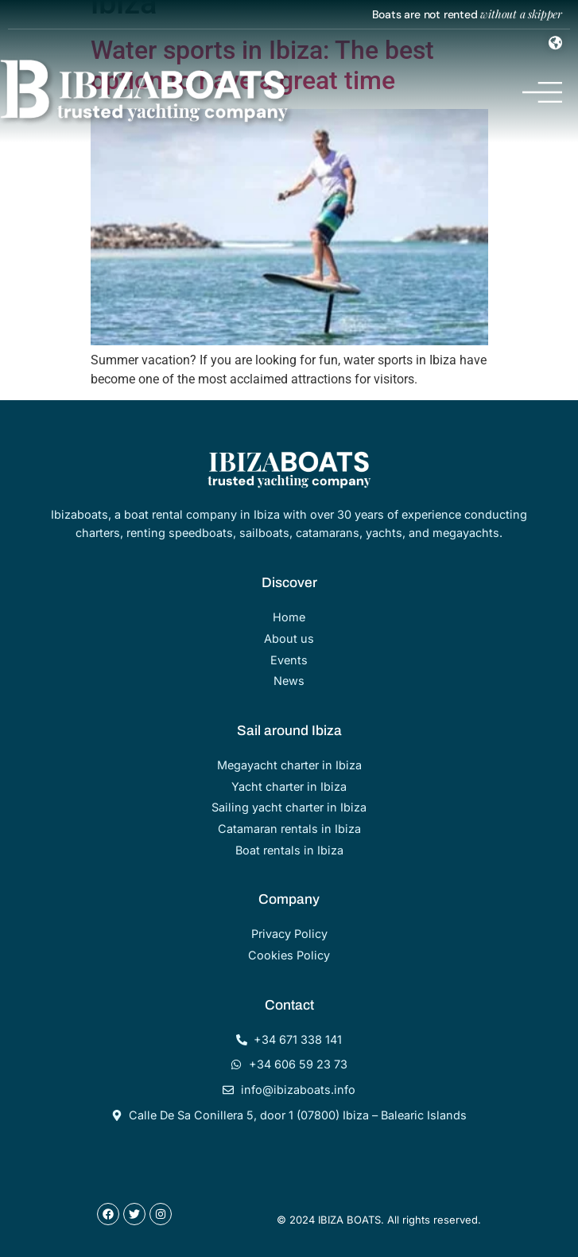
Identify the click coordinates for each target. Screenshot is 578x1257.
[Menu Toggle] (555, 43)
